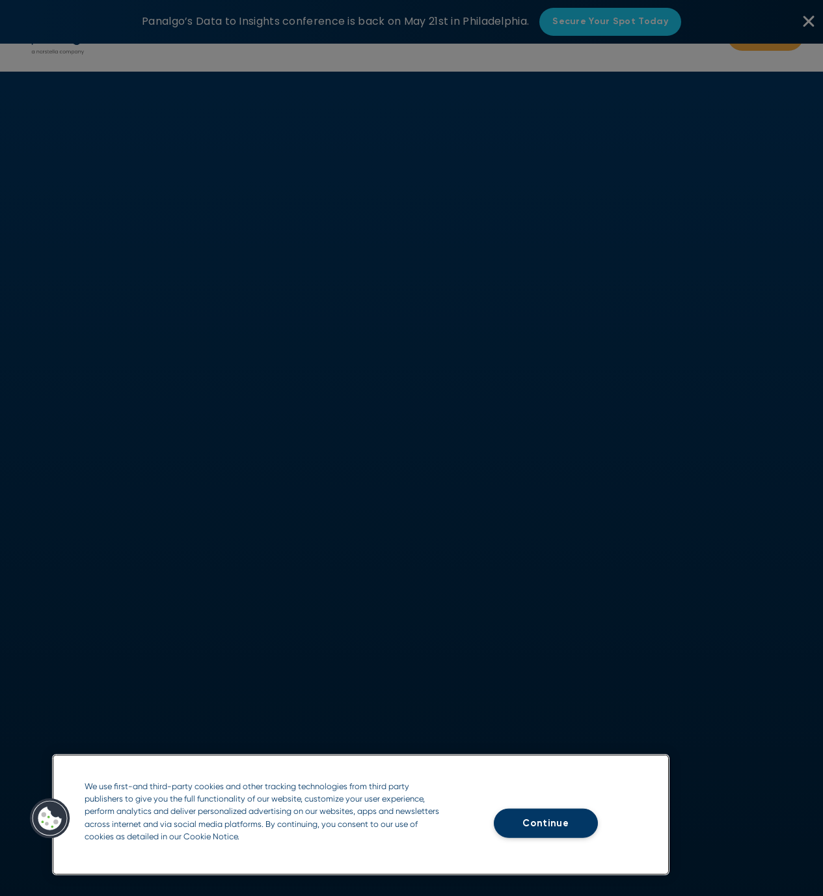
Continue (545, 823)
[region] (360, 814)
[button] (50, 818)
